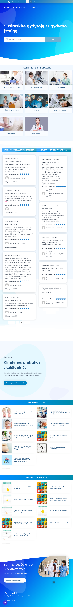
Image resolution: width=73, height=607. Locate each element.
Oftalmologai (36, 87)
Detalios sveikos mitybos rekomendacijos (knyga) (58, 499)
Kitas (19, 325)
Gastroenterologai (12, 87)
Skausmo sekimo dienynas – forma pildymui (23, 511)
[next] (8, 470)
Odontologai (60, 87)
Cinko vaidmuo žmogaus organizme (58, 448)
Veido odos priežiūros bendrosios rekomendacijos (24, 424)
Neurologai (12, 133)
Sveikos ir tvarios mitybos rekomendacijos (58, 487)
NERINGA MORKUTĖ (12, 159)
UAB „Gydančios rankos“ (50, 238)
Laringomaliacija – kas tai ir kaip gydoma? (23, 412)
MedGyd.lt (10, 593)
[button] (35, 1)
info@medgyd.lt (9, 601)
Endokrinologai (60, 110)
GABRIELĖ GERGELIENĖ (13, 256)
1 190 (27, 322)
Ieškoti (53, 39)
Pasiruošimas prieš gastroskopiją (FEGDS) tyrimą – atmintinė (60, 413)
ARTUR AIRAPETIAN (12, 298)
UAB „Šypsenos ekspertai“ (50, 160)
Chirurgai (36, 110)
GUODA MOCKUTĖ (11, 222)
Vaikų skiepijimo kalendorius (59, 523)
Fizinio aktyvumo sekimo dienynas (58, 511)
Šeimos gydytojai (12, 110)
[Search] (30, 1)
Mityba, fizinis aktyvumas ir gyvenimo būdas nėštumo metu (23, 448)
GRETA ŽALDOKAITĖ (12, 191)
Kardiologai (36, 133)
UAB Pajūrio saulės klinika (50, 206)
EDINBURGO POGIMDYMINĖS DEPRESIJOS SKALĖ (23, 523)
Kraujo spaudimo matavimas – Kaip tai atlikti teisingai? (24, 436)
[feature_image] (11, 78)
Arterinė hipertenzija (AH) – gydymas (59, 436)
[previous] (4, 470)
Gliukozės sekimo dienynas (23, 500)
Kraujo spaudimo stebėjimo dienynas (23, 487)
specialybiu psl (36, 65)
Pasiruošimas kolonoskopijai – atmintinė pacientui (59, 424)
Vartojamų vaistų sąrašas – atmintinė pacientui (23, 535)
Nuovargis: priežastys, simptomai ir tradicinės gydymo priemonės (22, 460)
